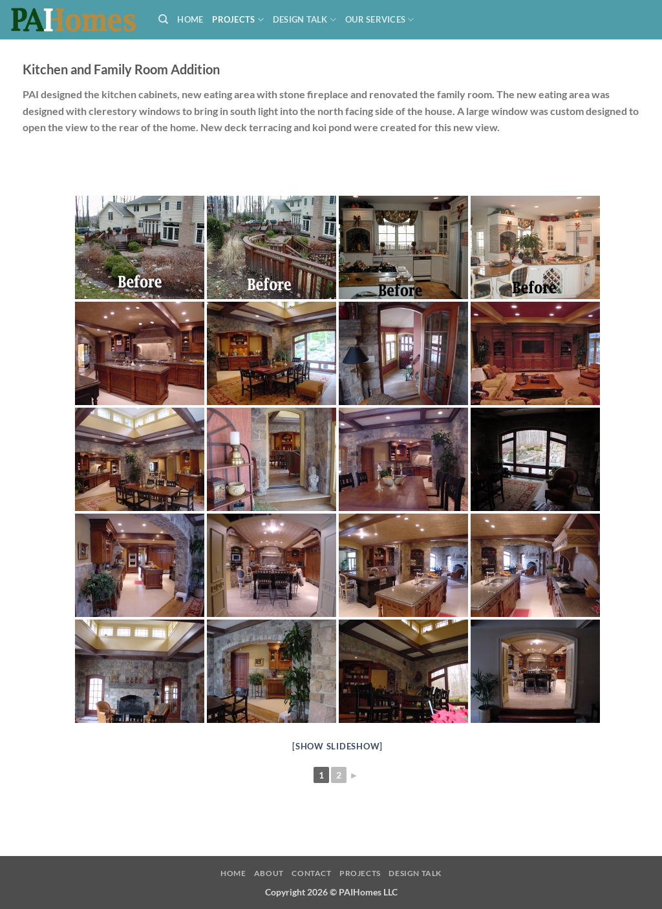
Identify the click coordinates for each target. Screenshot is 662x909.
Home (190, 19)
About (269, 873)
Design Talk (304, 20)
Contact (311, 873)
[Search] (163, 19)
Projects (238, 20)
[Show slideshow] (337, 746)
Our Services (379, 20)
